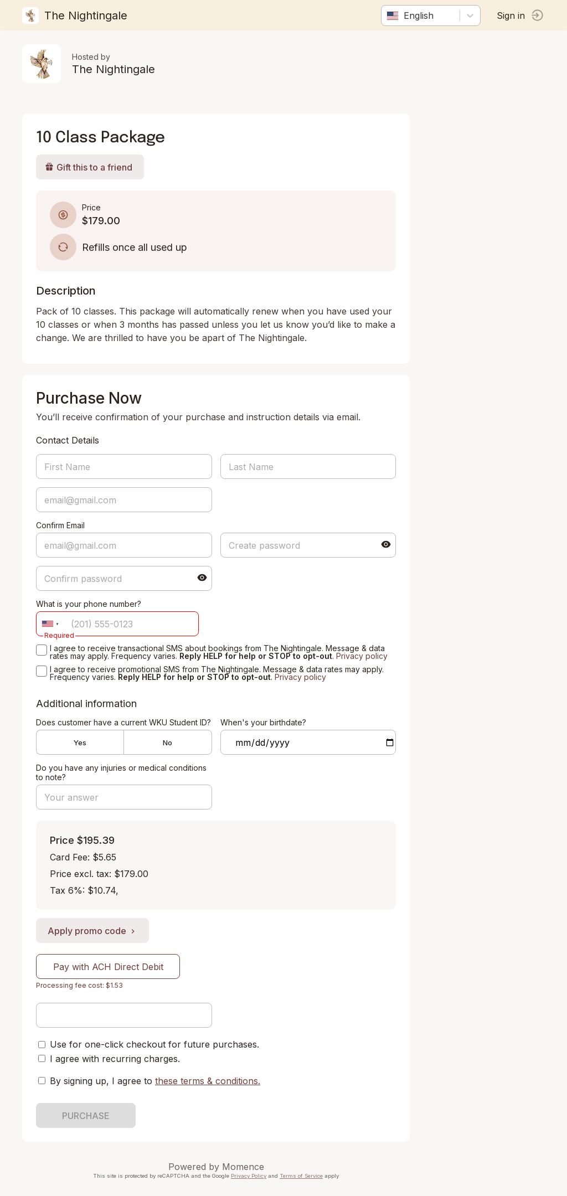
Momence (243, 1166)
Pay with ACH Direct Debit (108, 966)
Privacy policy (362, 656)
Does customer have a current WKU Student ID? (123, 722)
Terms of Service (301, 1176)
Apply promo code (92, 930)
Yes (80, 742)
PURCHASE (86, 1115)
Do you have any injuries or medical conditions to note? (121, 772)
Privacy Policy (248, 1176)
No (167, 742)
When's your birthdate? (263, 722)
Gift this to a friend (88, 167)
